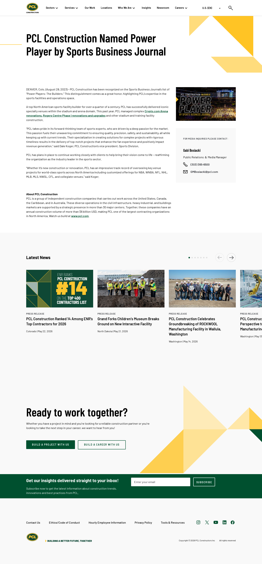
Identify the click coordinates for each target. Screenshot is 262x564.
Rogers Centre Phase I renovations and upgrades (74, 115)
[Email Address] (160, 482)
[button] (189, 257)
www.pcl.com (80, 216)
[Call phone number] (196, 164)
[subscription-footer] (204, 482)
